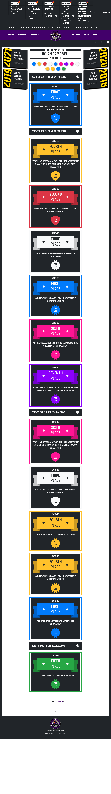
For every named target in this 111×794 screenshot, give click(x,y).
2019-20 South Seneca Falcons (48, 135)
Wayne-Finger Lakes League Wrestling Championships (55, 308)
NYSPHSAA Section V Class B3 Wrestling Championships (55, 112)
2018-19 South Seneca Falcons (48, 421)
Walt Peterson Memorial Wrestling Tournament (55, 263)
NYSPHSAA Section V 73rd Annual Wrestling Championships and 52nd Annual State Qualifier (55, 458)
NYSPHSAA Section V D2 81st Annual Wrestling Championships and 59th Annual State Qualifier (67, 15)
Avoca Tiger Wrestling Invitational (55, 547)
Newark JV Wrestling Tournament (55, 692)
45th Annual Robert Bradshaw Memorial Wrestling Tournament (55, 353)
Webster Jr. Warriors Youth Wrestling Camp (17, 10)
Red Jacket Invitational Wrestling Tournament (55, 635)
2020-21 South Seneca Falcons (48, 76)
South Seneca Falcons (18, 55)
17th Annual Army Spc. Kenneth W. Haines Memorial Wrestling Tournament (55, 397)
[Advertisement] (55, 735)
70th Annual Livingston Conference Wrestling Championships (50, 11)
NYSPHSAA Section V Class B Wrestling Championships (55, 504)
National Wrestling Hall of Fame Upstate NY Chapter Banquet (34, 12)
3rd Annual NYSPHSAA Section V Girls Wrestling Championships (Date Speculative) (84, 14)
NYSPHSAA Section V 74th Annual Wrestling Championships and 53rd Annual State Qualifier (55, 172)
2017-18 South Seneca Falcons (48, 658)
